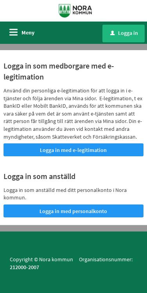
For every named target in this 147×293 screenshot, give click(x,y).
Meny (28, 32)
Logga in (124, 32)
